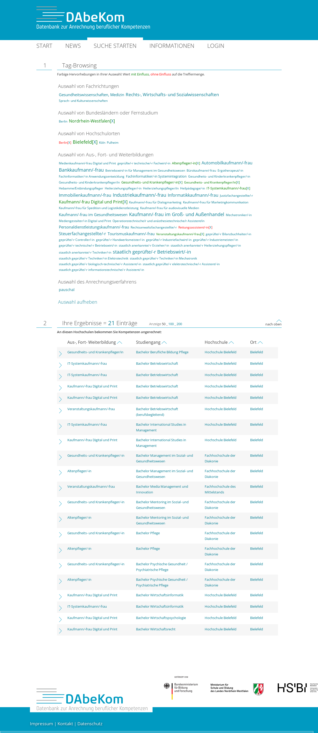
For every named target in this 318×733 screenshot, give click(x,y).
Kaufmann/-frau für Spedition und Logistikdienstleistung (99, 208)
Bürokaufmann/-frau (201, 170)
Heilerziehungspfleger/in (161, 188)
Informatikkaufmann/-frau (193, 195)
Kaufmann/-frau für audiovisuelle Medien (169, 208)
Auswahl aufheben (77, 302)
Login (215, 45)
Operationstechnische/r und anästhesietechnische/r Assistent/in (158, 221)
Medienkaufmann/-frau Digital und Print (87, 163)
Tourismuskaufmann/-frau (131, 233)
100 (171, 324)
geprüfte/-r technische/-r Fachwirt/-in (143, 163)
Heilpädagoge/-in (192, 188)
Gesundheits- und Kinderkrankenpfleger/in (89, 182)
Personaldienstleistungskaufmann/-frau (94, 227)
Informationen (171, 45)
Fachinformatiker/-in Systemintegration (156, 176)
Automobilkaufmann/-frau (227, 163)
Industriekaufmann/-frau (139, 195)
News (73, 45)
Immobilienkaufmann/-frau (85, 195)
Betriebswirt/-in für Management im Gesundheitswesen (145, 170)
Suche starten (115, 45)
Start (44, 45)
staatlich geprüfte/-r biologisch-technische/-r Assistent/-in (100, 264)
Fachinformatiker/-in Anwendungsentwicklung (91, 176)
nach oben (273, 324)
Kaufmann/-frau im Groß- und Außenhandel (176, 214)
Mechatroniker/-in (239, 215)
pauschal (67, 289)
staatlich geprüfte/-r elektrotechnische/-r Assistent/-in (181, 264)
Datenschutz (89, 724)
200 (179, 324)
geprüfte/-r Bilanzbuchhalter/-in (228, 234)
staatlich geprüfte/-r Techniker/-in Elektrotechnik (93, 258)
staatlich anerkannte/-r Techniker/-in (85, 252)
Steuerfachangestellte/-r (82, 233)
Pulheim (112, 142)
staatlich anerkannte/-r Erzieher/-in (144, 245)
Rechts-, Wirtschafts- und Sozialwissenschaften (172, 94)
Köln (102, 142)
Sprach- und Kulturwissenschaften (83, 100)
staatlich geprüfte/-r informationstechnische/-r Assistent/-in (101, 270)
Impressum (41, 724)
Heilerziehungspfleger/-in (123, 188)
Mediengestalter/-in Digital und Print (85, 221)
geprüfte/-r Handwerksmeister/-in (120, 240)
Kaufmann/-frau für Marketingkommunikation (215, 202)
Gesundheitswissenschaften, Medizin (91, 94)
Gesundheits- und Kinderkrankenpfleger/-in (219, 176)
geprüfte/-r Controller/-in (76, 240)
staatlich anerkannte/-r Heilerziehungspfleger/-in (206, 245)
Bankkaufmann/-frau (81, 170)
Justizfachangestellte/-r (236, 195)
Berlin (63, 121)
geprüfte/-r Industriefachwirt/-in (169, 240)
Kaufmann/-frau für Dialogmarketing (155, 202)
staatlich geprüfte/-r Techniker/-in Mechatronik (163, 258)
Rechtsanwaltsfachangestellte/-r (154, 227)
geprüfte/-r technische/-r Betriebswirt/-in (88, 245)
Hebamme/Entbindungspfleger (81, 188)
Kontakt (65, 724)
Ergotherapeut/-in (230, 170)
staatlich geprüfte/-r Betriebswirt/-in (152, 252)
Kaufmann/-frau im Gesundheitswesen (93, 214)
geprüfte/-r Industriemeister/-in (215, 240)
